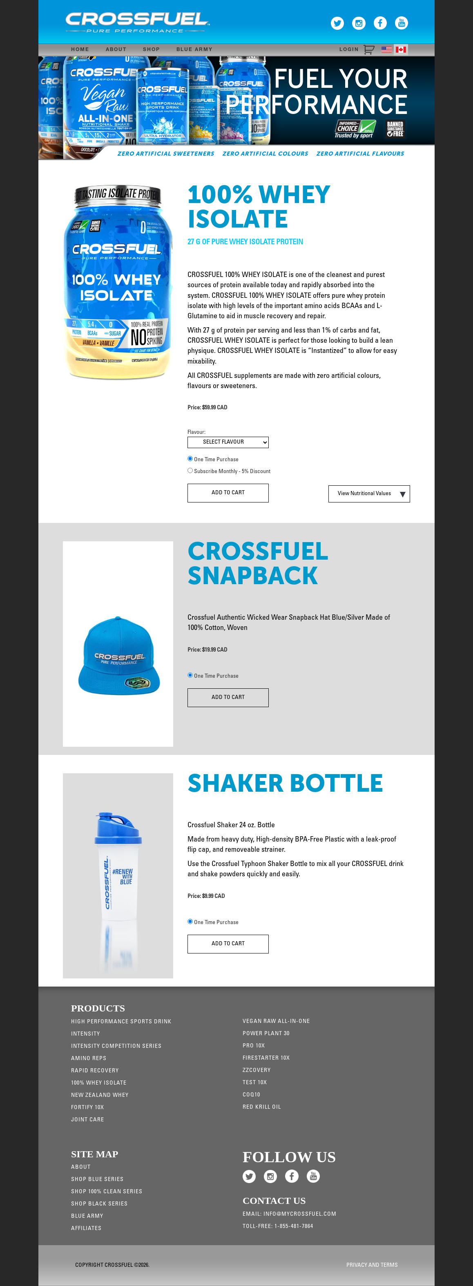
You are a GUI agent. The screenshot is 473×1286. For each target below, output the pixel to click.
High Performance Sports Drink (121, 1022)
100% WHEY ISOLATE (99, 1083)
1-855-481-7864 (293, 1227)
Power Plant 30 (266, 1034)
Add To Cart (228, 493)
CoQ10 (251, 1095)
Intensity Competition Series (116, 1046)
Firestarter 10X (266, 1058)
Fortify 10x (87, 1108)
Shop (151, 49)
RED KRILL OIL (262, 1107)
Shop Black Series (99, 1204)
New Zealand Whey (100, 1095)
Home (80, 49)
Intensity (85, 1034)
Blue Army (194, 49)
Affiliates (86, 1229)
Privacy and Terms (372, 1265)
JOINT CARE (87, 1120)
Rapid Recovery (95, 1071)
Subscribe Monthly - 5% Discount (232, 472)
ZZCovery (257, 1071)
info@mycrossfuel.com (300, 1214)
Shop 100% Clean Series (107, 1192)
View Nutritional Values (372, 494)
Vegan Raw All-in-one (276, 1022)
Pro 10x (254, 1046)
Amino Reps (89, 1059)
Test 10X (255, 1083)
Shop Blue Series (97, 1180)
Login (349, 49)
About (116, 49)
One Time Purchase (216, 460)
